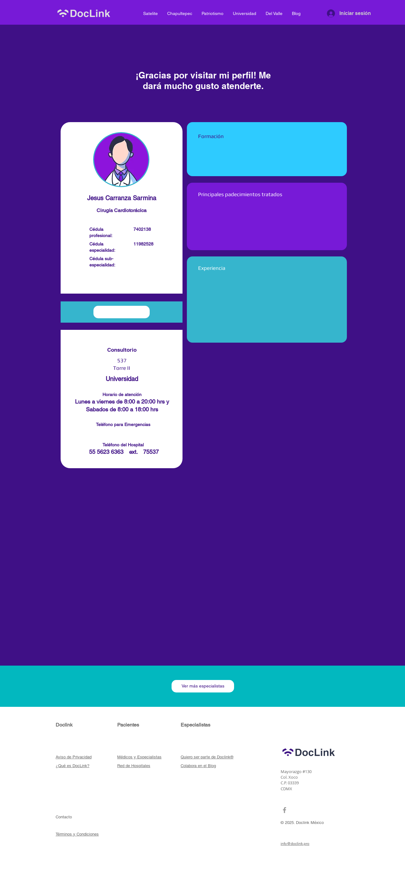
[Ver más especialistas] (203, 686)
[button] (121, 282)
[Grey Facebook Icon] (284, 810)
